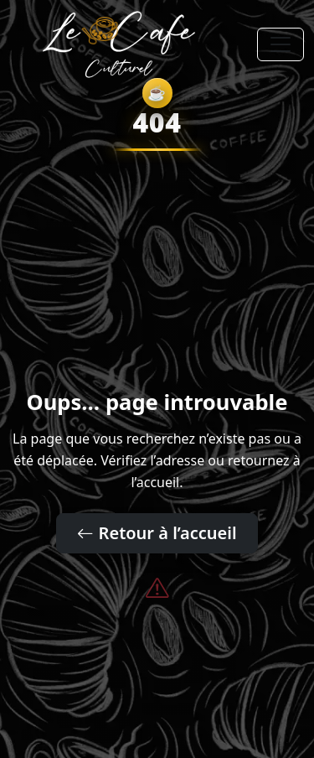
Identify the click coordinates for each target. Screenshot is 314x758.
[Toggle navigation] (280, 44)
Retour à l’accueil (156, 533)
